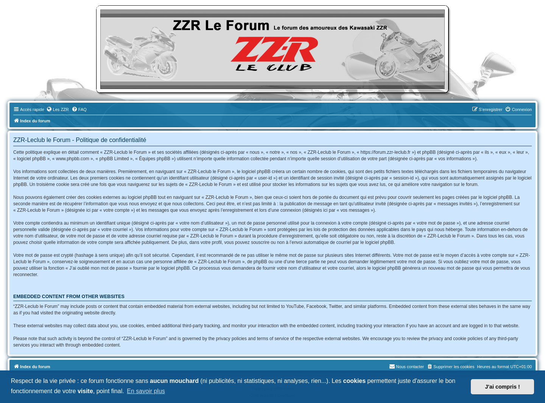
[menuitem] (57, 109)
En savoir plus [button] (146, 391)
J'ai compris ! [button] (502, 387)
